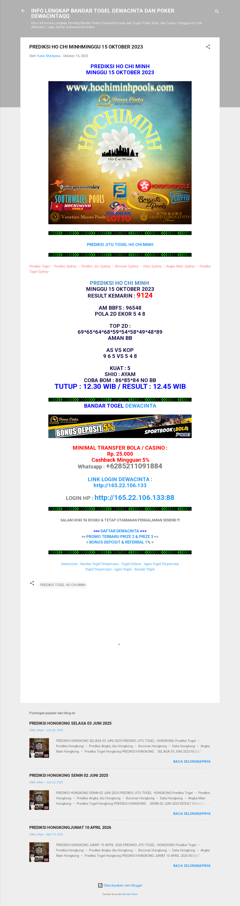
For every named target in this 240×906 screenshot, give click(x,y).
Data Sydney (152, 266)
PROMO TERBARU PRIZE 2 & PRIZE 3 (119, 536)
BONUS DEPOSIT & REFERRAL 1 (118, 542)
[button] (208, 47)
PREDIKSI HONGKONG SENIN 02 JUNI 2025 (68, 775)
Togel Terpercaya (98, 569)
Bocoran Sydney (127, 266)
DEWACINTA (140, 406)
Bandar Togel (144, 569)
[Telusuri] (217, 12)
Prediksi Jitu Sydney (96, 266)
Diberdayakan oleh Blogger (120, 885)
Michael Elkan (130, 894)
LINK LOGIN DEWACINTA (119, 479)
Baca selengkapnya (192, 762)
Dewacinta (69, 564)
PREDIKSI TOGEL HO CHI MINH (63, 585)
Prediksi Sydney (65, 266)
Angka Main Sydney (180, 266)
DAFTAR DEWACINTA (120, 531)
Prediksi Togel (39, 266)
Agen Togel (122, 569)
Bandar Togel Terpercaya (99, 564)
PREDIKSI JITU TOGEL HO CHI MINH (120, 244)
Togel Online (131, 564)
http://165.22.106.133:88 (134, 497)
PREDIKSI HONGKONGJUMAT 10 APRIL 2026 (70, 827)
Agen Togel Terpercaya (161, 564)
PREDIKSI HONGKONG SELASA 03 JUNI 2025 (70, 723)
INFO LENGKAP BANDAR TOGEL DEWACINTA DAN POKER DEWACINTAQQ (102, 13)
